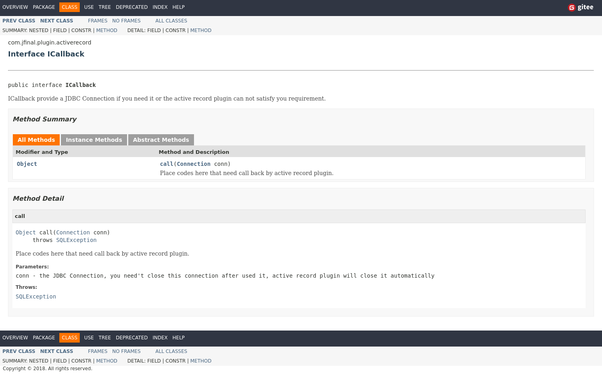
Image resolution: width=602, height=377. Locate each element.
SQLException (76, 240)
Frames (98, 21)
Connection (193, 164)
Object (27, 164)
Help (178, 7)
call (167, 164)
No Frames (126, 21)
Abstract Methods (161, 140)
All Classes (171, 21)
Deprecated (132, 7)
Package (44, 7)
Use (89, 7)
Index (160, 7)
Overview (15, 7)
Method (106, 30)
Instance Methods (94, 140)
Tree (105, 7)
